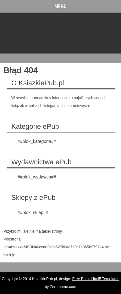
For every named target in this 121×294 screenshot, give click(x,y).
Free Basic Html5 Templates (95, 279)
